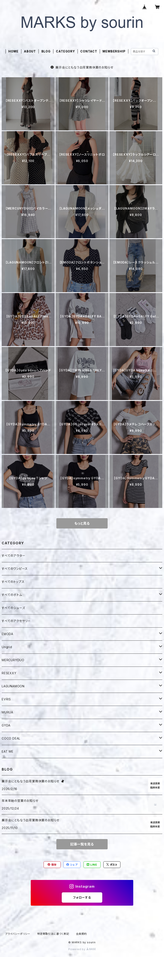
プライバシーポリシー (17, 933)
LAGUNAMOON (13, 686)
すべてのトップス (13, 581)
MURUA (7, 712)
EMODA (7, 634)
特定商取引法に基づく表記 (53, 933)
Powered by (82, 949)
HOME (13, 51)
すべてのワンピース (15, 568)
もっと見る (82, 523)
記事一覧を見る (82, 844)
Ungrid (7, 647)
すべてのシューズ (13, 608)
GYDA (6, 725)
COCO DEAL (11, 738)
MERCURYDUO (13, 660)
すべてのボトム (12, 595)
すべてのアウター (13, 555)
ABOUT (30, 51)
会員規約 (81, 933)
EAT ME (7, 751)
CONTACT (88, 51)
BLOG (46, 51)
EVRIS (6, 699)
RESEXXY (9, 673)
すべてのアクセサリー (16, 621)
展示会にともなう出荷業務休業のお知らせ (82, 67)
